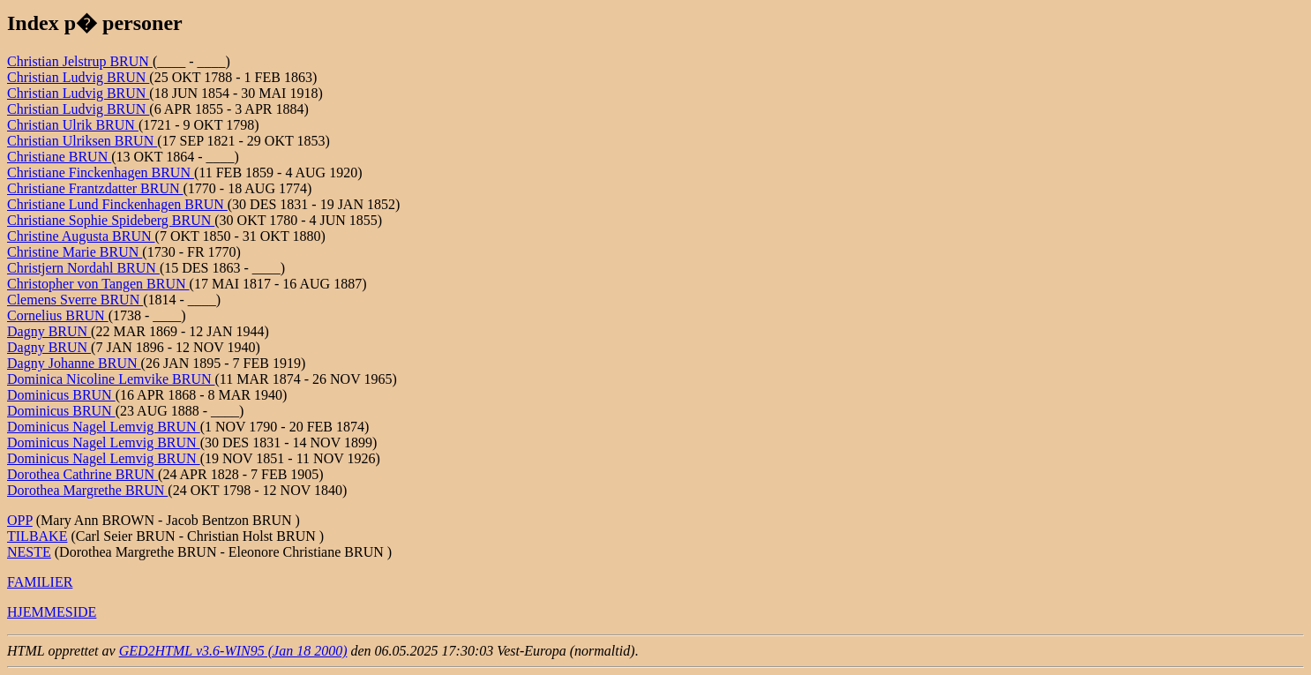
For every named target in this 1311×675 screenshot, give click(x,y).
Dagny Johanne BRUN (74, 363)
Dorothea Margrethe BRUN (87, 490)
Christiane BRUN (59, 156)
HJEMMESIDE (51, 611)
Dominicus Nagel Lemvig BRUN (103, 426)
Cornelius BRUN (58, 315)
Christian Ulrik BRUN (73, 124)
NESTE (29, 551)
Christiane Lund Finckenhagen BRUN (117, 204)
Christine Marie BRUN (74, 251)
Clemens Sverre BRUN (75, 299)
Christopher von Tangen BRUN (98, 283)
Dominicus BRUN (61, 394)
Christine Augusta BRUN (81, 236)
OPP (20, 520)
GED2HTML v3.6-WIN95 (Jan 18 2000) (233, 650)
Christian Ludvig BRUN (78, 77)
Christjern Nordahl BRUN (83, 267)
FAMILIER (39, 581)
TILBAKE (37, 536)
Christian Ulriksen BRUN (82, 140)
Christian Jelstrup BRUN (80, 61)
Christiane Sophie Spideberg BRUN (110, 220)
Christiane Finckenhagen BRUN (100, 172)
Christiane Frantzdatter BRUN (95, 188)
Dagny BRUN (49, 331)
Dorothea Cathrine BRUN (82, 474)
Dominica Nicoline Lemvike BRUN (111, 378)
